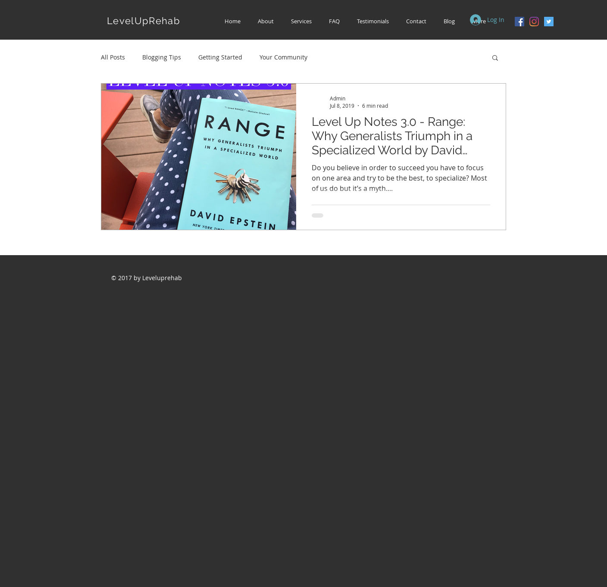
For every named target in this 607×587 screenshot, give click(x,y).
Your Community (283, 57)
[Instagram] (534, 21)
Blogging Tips (161, 57)
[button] (301, 21)
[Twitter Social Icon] (549, 21)
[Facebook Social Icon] (519, 21)
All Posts (113, 57)
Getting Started (220, 57)
